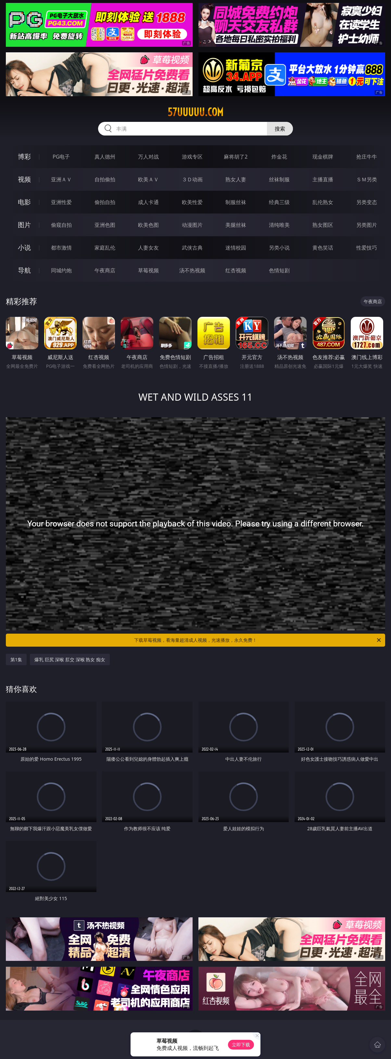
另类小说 (279, 247)
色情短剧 (279, 270)
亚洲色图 (105, 224)
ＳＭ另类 (366, 179)
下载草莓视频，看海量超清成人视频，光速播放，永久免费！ (258, 640)
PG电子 (61, 156)
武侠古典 (192, 247)
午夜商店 (105, 270)
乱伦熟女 (322, 202)
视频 (24, 179)
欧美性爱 (192, 202)
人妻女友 (148, 247)
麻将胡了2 (235, 156)
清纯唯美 (279, 224)
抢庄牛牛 (366, 156)
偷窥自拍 (61, 224)
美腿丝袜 (235, 224)
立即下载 (241, 1044)
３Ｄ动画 (192, 179)
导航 (24, 270)
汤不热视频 (192, 270)
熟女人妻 (235, 179)
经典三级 (279, 202)
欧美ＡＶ (148, 179)
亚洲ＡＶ (61, 179)
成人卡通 (148, 202)
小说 (24, 247)
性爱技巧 (366, 247)
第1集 (16, 659)
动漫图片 (192, 224)
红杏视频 (235, 270)
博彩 (24, 156)
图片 (24, 224)
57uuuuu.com (195, 112)
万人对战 (148, 156)
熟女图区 (322, 224)
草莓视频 (148, 270)
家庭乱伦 (105, 247)
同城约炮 (61, 270)
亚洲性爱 (61, 202)
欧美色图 (148, 224)
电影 (24, 202)
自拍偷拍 (105, 179)
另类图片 (366, 224)
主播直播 (322, 179)
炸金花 (279, 156)
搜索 (280, 128)
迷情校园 (235, 247)
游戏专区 (192, 156)
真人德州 (105, 156)
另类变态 (366, 202)
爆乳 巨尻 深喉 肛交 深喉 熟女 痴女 (69, 659)
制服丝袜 (235, 202)
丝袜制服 (279, 179)
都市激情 (61, 247)
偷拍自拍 (105, 202)
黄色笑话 (322, 247)
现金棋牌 (322, 156)
